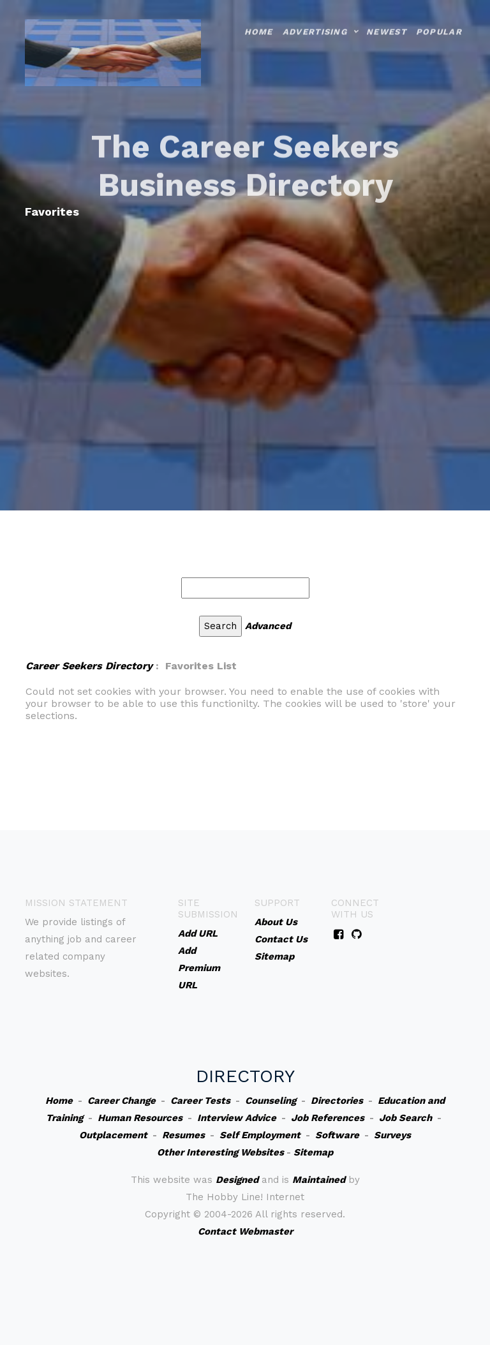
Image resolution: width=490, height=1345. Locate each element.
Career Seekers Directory (89, 666)
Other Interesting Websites (220, 1152)
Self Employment (260, 1135)
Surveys (392, 1135)
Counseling (270, 1100)
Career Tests (200, 1100)
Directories (337, 1100)
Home (258, 19)
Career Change (121, 1100)
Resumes (183, 1135)
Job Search (405, 1118)
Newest (386, 19)
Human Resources (140, 1118)
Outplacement (113, 1135)
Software (337, 1135)
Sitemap (313, 1152)
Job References (327, 1118)
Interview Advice (236, 1118)
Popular (439, 19)
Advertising (315, 19)
